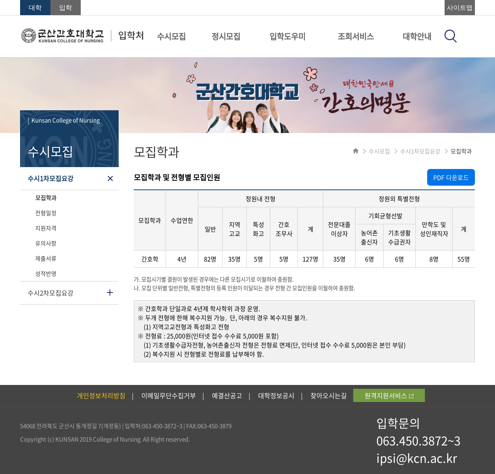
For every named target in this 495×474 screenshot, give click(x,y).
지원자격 (45, 228)
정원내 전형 (261, 198)
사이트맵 (460, 7)
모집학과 (45, 198)
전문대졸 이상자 (339, 229)
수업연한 (182, 220)
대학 (35, 7)
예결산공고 (227, 395)
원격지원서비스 (389, 395)
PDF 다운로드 (451, 177)
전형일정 (45, 213)
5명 (258, 258)
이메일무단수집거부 (168, 395)
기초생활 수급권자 (399, 237)
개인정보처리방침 (101, 395)
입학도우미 (287, 36)
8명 (434, 258)
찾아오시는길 (328, 395)
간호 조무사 (284, 229)
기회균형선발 (385, 215)
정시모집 (225, 36)
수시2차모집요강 (51, 292)
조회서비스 (356, 36)
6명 (369, 258)
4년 (181, 258)
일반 (210, 228)
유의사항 (45, 243)
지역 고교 (234, 229)
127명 (310, 258)
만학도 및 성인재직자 (434, 229)
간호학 (149, 258)
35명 (234, 258)
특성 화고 (258, 229)
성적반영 (45, 273)
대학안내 (417, 36)
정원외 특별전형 (399, 198)
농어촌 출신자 (369, 237)
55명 (463, 258)
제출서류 (45, 258)
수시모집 (171, 36)
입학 (65, 7)
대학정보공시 (276, 395)
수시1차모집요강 (51, 178)
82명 (210, 258)
